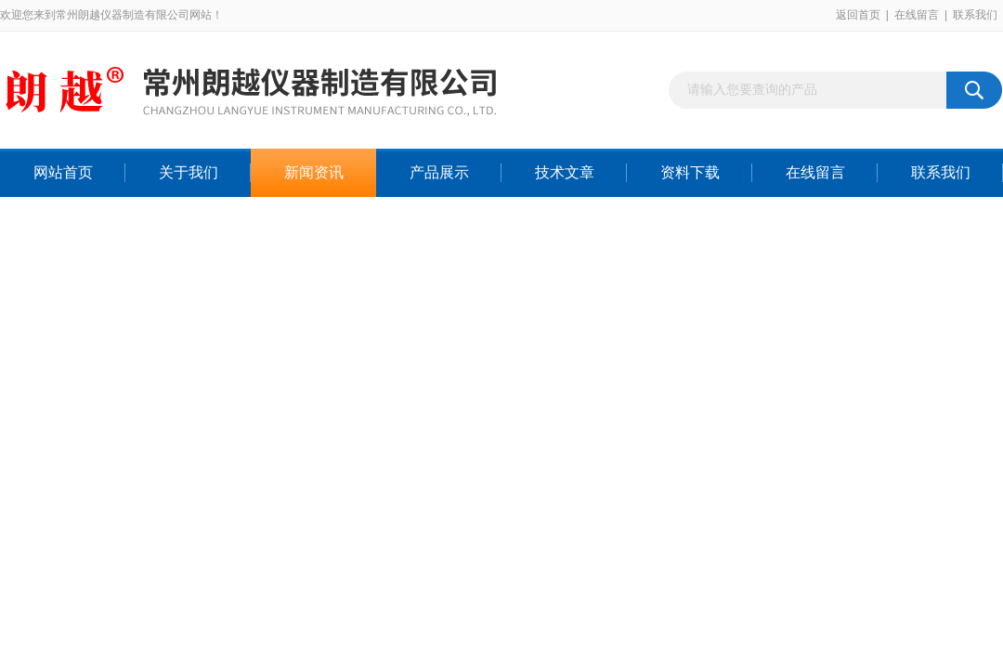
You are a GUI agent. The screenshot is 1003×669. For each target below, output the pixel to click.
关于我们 (188, 172)
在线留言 (916, 14)
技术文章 (564, 172)
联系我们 (975, 14)
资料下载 (690, 172)
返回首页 (858, 14)
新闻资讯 (314, 172)
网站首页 (63, 172)
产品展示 (439, 172)
